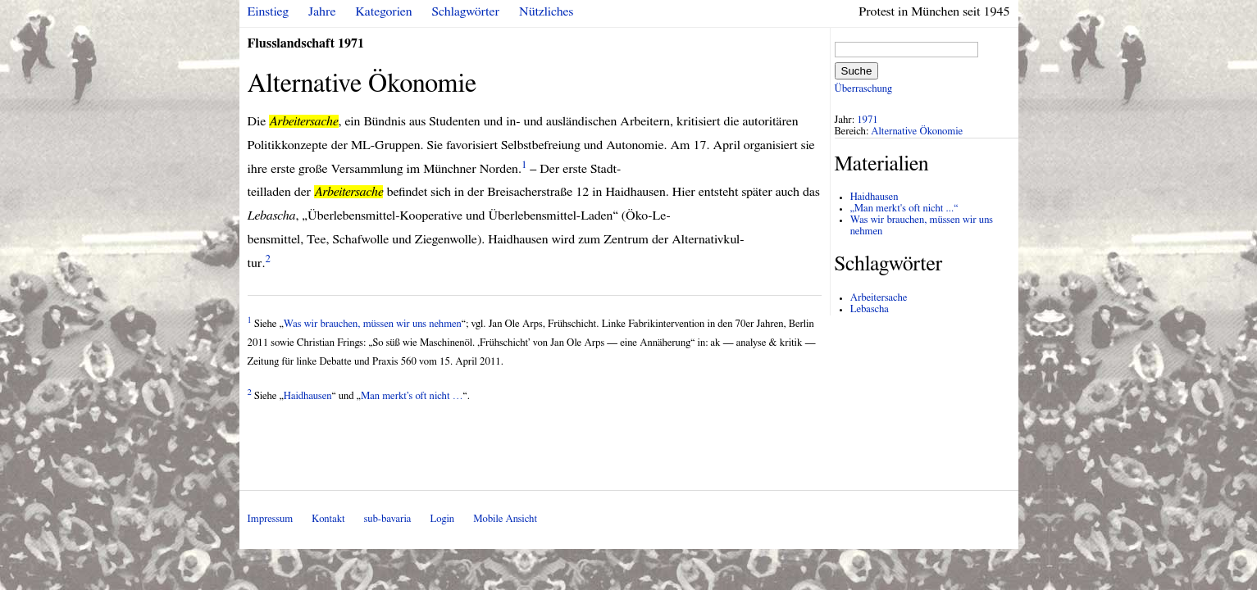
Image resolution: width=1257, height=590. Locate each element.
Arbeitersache (879, 298)
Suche (856, 71)
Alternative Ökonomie (917, 131)
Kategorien (384, 11)
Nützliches (546, 11)
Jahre (321, 11)
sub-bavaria (387, 519)
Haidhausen (308, 396)
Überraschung (863, 89)
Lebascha (869, 309)
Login (442, 519)
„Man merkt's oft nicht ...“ (904, 208)
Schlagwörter (465, 11)
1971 (867, 120)
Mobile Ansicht (505, 519)
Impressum (271, 519)
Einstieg (268, 11)
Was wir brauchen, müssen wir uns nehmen (373, 324)
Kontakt (328, 519)
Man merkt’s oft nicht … (412, 396)
